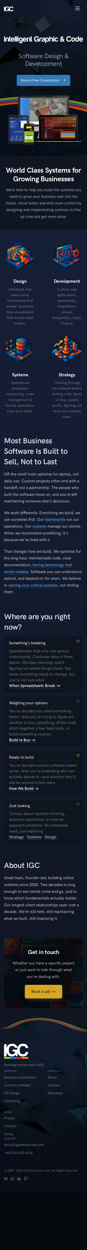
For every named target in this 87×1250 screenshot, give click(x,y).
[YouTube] (5, 1179)
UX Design (12, 1093)
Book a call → (43, 991)
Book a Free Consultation (43, 80)
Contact (54, 1085)
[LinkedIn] (19, 1179)
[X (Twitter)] (12, 1179)
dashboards (55, 519)
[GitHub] (25, 1179)
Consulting (12, 1101)
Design (50, 837)
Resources (55, 1093)
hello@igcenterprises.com (24, 1145)
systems (39, 526)
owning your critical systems (33, 585)
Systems (34, 837)
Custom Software (17, 1085)
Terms (8, 1134)
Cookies (10, 1126)
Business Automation (20, 1077)
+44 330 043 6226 (18, 1153)
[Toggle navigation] (77, 8)
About (52, 1077)
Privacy (9, 1118)
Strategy (16, 837)
